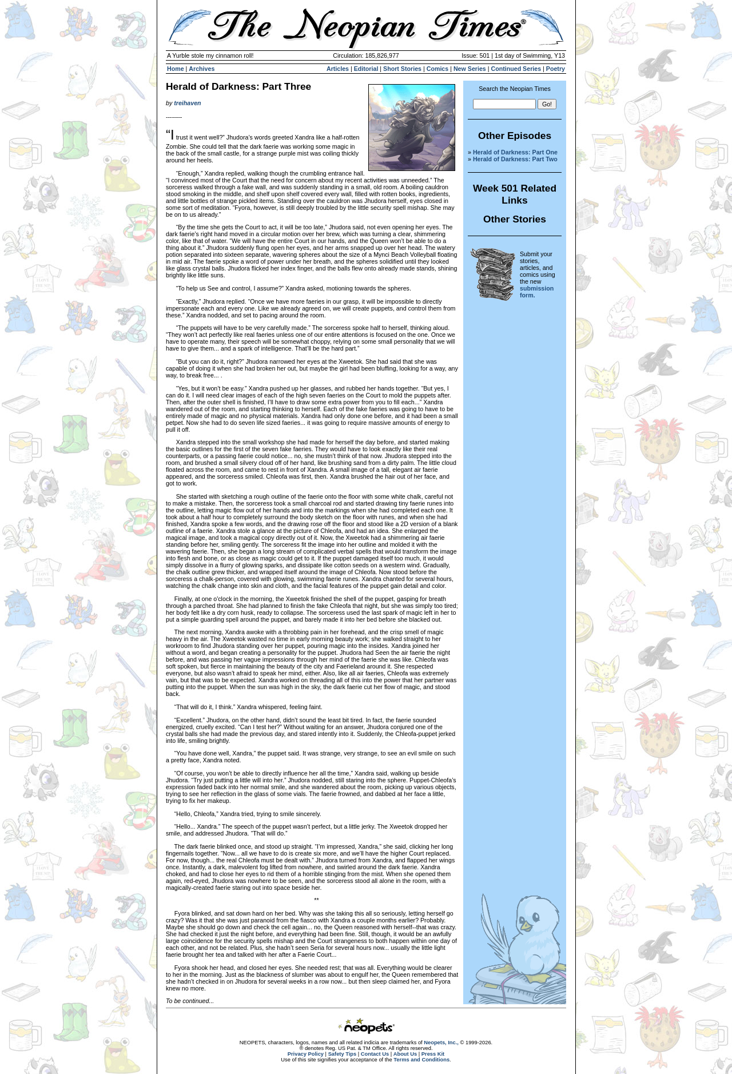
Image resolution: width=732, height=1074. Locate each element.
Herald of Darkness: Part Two (515, 159)
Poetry (555, 68)
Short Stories (402, 68)
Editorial (366, 68)
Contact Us (375, 1054)
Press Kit (432, 1054)
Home (175, 68)
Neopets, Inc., (441, 1042)
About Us (405, 1054)
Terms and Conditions (421, 1060)
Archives (201, 68)
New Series (469, 68)
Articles (338, 68)
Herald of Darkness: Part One (515, 152)
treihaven (187, 103)
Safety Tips (342, 1054)
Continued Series (516, 68)
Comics (438, 68)
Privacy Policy (306, 1054)
